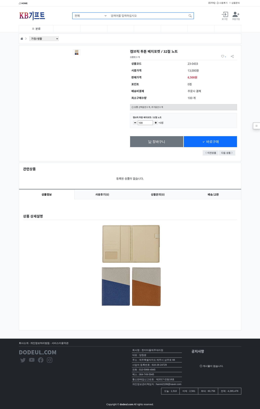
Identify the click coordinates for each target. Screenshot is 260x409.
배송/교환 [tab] (213, 194)
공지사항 (198, 351)
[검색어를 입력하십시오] (148, 16)
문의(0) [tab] (158, 194)
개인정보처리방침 (40, 343)
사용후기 (222, 3)
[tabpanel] (130, 262)
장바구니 (156, 141)
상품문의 (234, 3)
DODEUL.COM (38, 352)
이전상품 (212, 152)
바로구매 (210, 141)
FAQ (212, 3)
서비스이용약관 (60, 343)
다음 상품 (228, 152)
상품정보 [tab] (47, 194)
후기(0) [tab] (102, 194)
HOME (23, 3)
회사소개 (23, 343)
